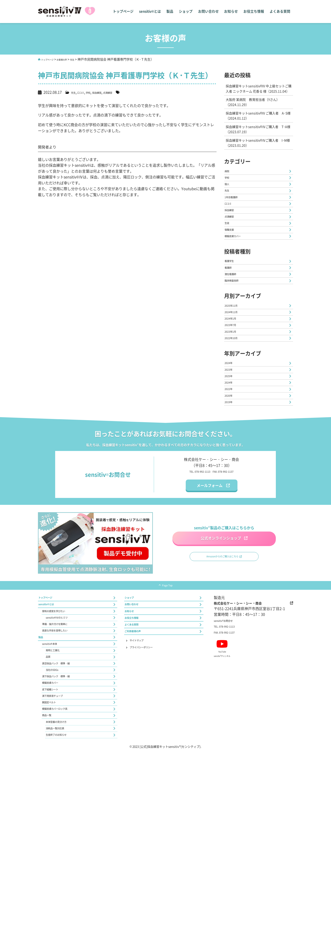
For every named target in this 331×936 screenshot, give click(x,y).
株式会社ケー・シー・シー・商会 (250, 717)
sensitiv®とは (150, 11)
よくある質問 (280, 11)
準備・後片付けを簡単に (62, 751)
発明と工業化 (57, 791)
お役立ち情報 (254, 11)
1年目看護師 (235, 225)
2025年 (231, 467)
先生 (87, 59)
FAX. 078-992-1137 (229, 576)
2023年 (231, 457)
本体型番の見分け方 (62, 899)
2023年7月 (234, 399)
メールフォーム (210, 591)
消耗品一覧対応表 (60, 909)
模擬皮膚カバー (238, 284)
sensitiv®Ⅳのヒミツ (63, 742)
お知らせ (231, 11)
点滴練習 (125, 92)
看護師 (230, 322)
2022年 (231, 486)
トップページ (124, 11)
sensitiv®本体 (53, 781)
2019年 (231, 506)
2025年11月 (235, 370)
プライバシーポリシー (149, 783)
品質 (49, 801)
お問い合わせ (209, 11)
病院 (228, 186)
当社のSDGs (56, 820)
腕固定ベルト (53, 869)
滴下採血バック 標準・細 (64, 830)
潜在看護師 (234, 331)
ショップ (186, 11)
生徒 (228, 264)
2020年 (231, 496)
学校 (96, 92)
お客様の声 (73, 59)
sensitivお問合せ (228, 735)
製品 (171, 11)
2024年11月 (235, 379)
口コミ (85, 92)
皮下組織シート (55, 850)
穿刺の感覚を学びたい (60, 732)
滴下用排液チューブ (58, 860)
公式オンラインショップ (219, 641)
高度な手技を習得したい (62, 761)
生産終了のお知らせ (62, 918)
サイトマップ (142, 774)
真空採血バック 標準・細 (64, 811)
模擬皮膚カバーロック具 (62, 879)
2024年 (231, 447)
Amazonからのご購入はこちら (221, 665)
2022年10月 (235, 419)
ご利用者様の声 (138, 762)
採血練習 (109, 92)
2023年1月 (234, 409)
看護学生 (232, 312)
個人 (228, 205)
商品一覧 (49, 889)
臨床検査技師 (236, 341)
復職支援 (232, 274)
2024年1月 (234, 389)
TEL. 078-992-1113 (194, 576)
